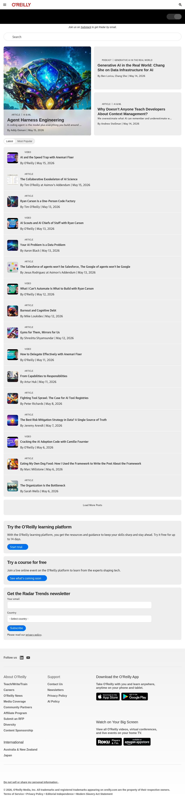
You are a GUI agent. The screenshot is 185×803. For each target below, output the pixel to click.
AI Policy (54, 701)
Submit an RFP (14, 718)
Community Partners (18, 707)
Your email (13, 598)
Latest (9, 141)
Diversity (10, 724)
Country (11, 612)
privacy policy (33, 634)
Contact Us (55, 684)
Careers (9, 689)
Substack (86, 27)
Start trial (16, 547)
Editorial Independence (60, 794)
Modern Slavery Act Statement (94, 794)
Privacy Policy (57, 695)
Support (54, 677)
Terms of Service (14, 794)
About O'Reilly (15, 677)
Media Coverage (15, 701)
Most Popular (24, 141)
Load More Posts (92, 505)
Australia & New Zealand (20, 749)
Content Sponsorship (18, 730)
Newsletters (56, 689)
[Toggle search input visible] (180, 4)
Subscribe (16, 628)
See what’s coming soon (25, 578)
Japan (8, 755)
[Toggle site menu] (4, 4)
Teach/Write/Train (15, 684)
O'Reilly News (13, 695)
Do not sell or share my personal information (31, 782)
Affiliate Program (15, 713)
